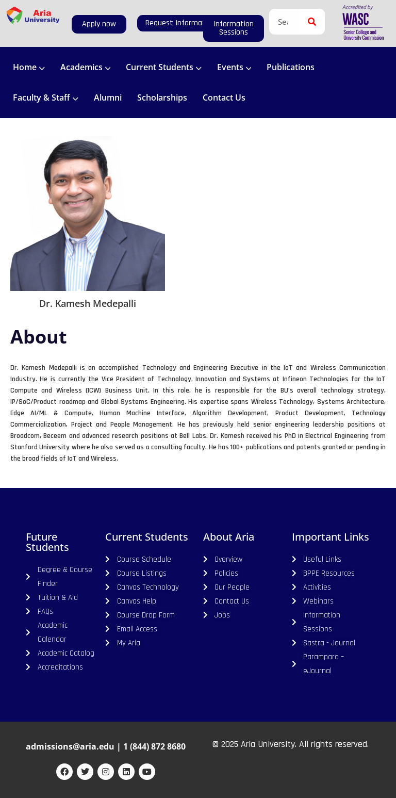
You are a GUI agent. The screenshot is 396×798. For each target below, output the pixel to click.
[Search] (312, 22)
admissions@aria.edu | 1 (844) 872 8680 (106, 746)
